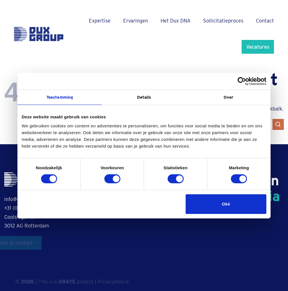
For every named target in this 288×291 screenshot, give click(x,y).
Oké (226, 204)
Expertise (100, 21)
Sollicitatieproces (223, 21)
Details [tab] (144, 97)
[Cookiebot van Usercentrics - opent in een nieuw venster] (241, 81)
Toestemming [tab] (59, 97)
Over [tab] (228, 97)
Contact (265, 21)
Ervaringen (135, 21)
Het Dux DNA (175, 21)
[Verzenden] (278, 124)
